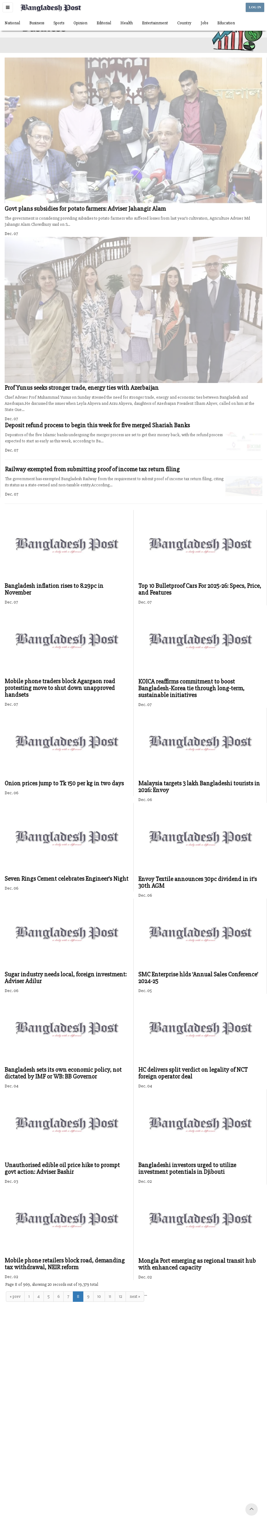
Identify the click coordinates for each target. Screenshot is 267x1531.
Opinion (80, 23)
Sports (58, 23)
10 (99, 1296)
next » (135, 1296)
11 (110, 1296)
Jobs (204, 23)
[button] (7, 7)
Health (126, 23)
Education (226, 23)
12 (120, 1296)
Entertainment (155, 23)
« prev (15, 1296)
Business (36, 23)
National (12, 23)
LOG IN (255, 7)
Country (184, 23)
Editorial (104, 23)
